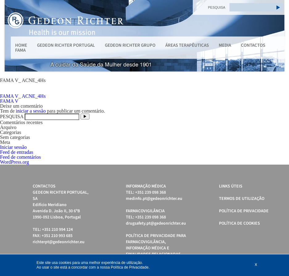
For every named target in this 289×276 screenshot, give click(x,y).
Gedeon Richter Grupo (130, 45)
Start (276, 79)
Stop (281, 79)
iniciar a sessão (31, 111)
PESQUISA (216, 7)
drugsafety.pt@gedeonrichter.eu (156, 223)
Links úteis (230, 186)
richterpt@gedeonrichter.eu (59, 242)
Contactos (253, 45)
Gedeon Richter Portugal (66, 45)
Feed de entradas (16, 152)
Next (276, 36)
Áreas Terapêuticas (187, 45)
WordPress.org (14, 162)
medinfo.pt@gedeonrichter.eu (154, 199)
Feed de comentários (20, 157)
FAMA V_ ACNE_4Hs (23, 96)
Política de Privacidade (244, 211)
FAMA (20, 50)
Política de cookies (239, 223)
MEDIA (225, 45)
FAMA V (9, 101)
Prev (13, 36)
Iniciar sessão (13, 147)
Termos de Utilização (241, 199)
